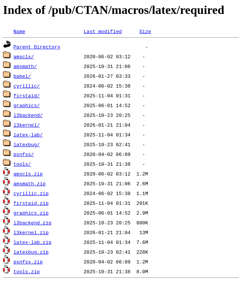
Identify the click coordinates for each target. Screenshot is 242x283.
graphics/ (27, 105)
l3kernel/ (27, 124)
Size (145, 31)
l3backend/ (28, 115)
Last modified (103, 31)
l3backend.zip (32, 222)
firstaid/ (27, 95)
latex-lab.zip (32, 242)
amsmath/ (25, 66)
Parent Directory (37, 46)
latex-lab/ (28, 134)
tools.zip (27, 271)
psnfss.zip (28, 261)
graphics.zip (31, 212)
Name (19, 31)
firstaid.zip (31, 203)
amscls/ (24, 56)
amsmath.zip (30, 183)
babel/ (22, 76)
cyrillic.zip (31, 193)
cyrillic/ (27, 85)
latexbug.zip (31, 251)
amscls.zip (28, 173)
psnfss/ (24, 154)
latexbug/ (27, 144)
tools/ (22, 163)
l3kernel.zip (31, 232)
